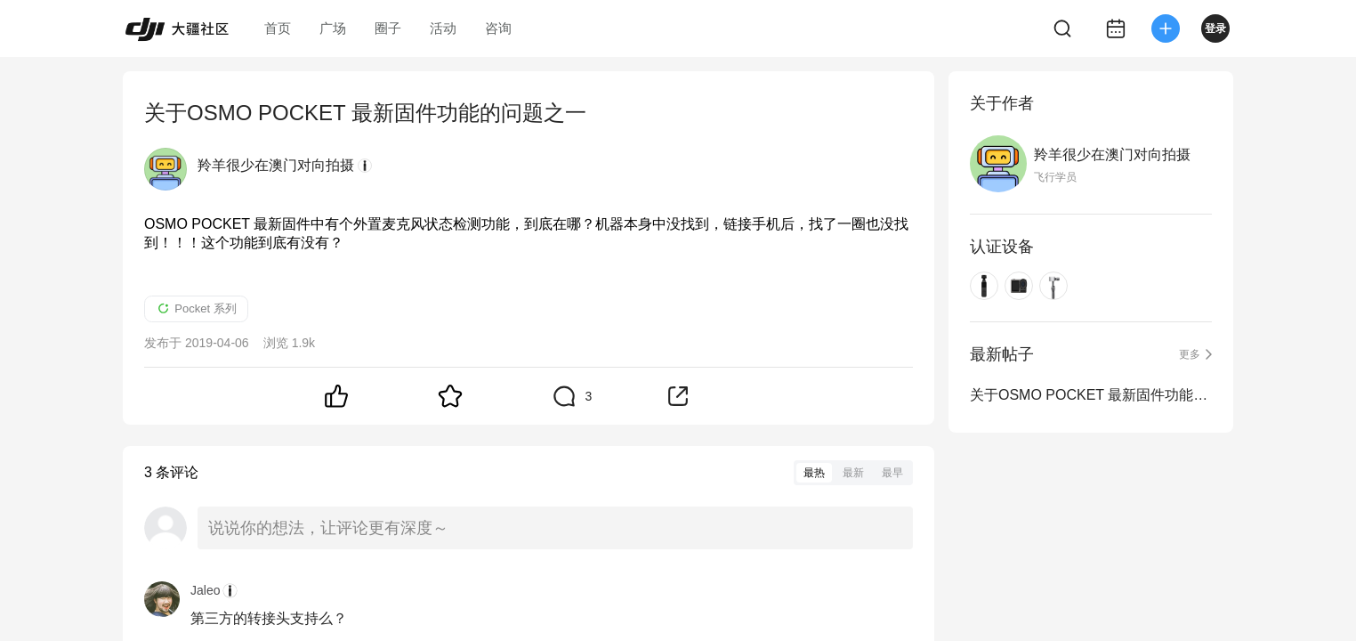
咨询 (498, 28)
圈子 (388, 28)
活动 (443, 28)
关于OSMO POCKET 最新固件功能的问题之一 (1091, 394)
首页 (277, 28)
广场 (332, 28)
